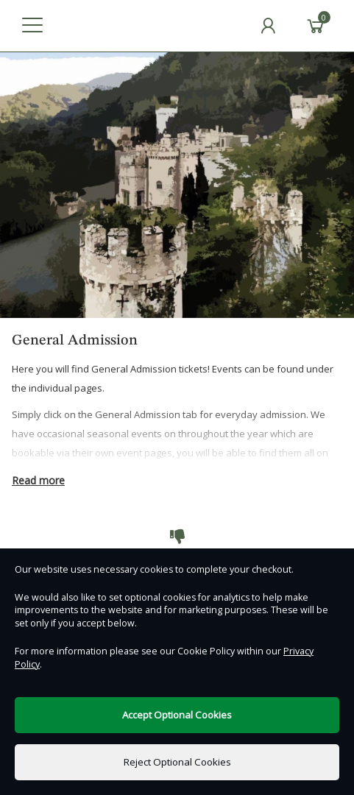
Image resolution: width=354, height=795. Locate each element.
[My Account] (268, 26)
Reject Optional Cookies (177, 761)
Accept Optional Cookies (177, 714)
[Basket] (316, 26)
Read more (38, 480)
